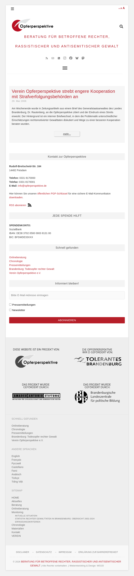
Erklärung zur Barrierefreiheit (98, 553)
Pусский (16, 464)
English (16, 456)
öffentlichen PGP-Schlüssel (52, 194)
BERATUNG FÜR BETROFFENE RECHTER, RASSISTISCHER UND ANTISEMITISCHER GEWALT (67, 41)
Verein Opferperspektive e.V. (25, 273)
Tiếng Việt (17, 482)
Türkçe (15, 478)
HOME (15, 498)
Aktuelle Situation (26, 516)
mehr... (67, 134)
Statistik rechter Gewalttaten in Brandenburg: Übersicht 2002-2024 (55, 519)
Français (16, 460)
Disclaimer (22, 553)
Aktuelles (17, 501)
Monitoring (17, 512)
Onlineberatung (17, 257)
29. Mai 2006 (19, 101)
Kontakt (16, 532)
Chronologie (16, 261)
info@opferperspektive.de (32, 186)
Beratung (17, 505)
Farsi (14, 471)
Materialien (18, 529)
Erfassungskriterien (27, 522)
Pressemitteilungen (19, 265)
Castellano (17, 467)
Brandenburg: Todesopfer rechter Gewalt (31, 269)
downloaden (16, 198)
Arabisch (16, 474)
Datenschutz (44, 553)
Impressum (65, 553)
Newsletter (18, 310)
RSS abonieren (20, 205)
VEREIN (16, 536)
